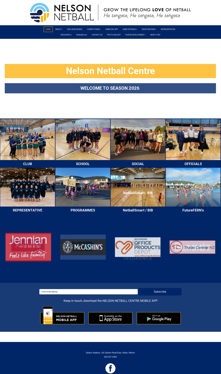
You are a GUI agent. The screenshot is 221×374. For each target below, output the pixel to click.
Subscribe (160, 291)
